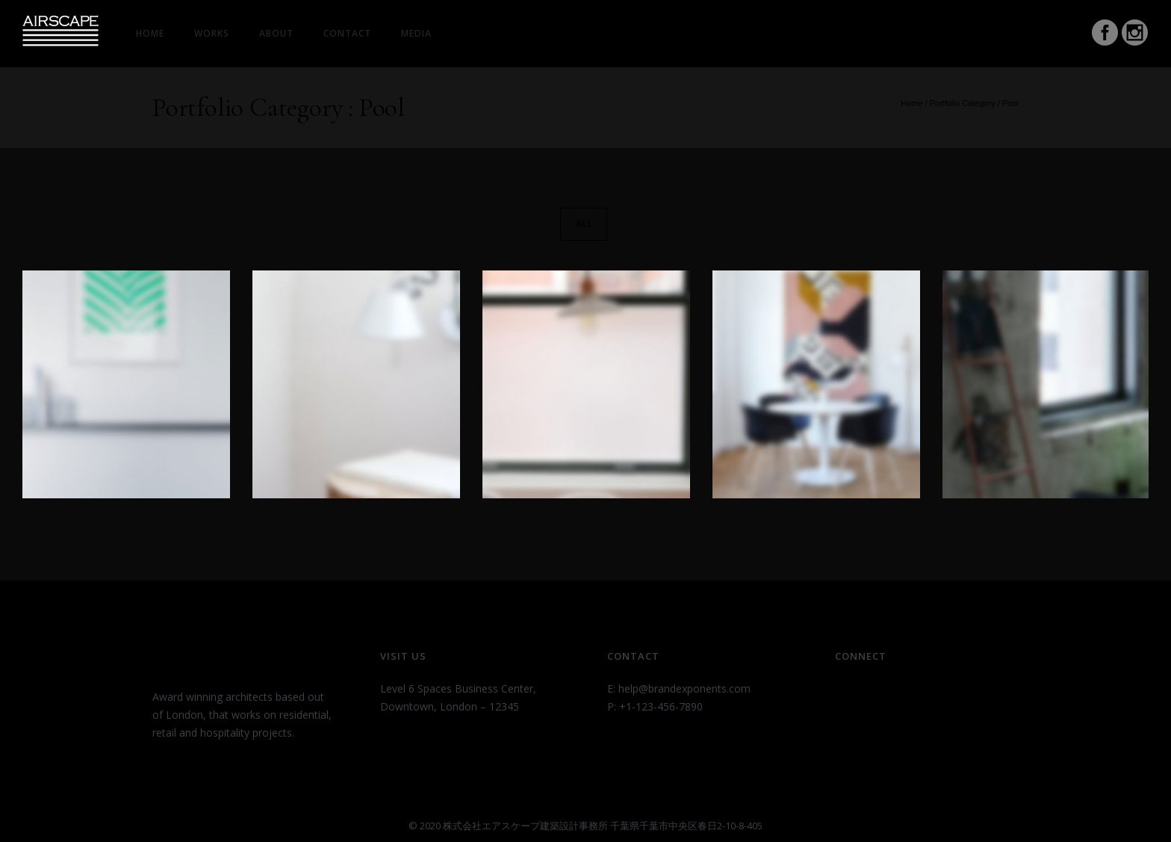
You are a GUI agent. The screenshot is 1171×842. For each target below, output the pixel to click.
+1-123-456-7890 (661, 706)
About (276, 33)
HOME (150, 33)
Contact (347, 33)
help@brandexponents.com (684, 688)
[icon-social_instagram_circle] (1135, 34)
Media (416, 33)
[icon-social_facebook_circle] (1105, 34)
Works (211, 33)
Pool (1010, 103)
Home (911, 103)
